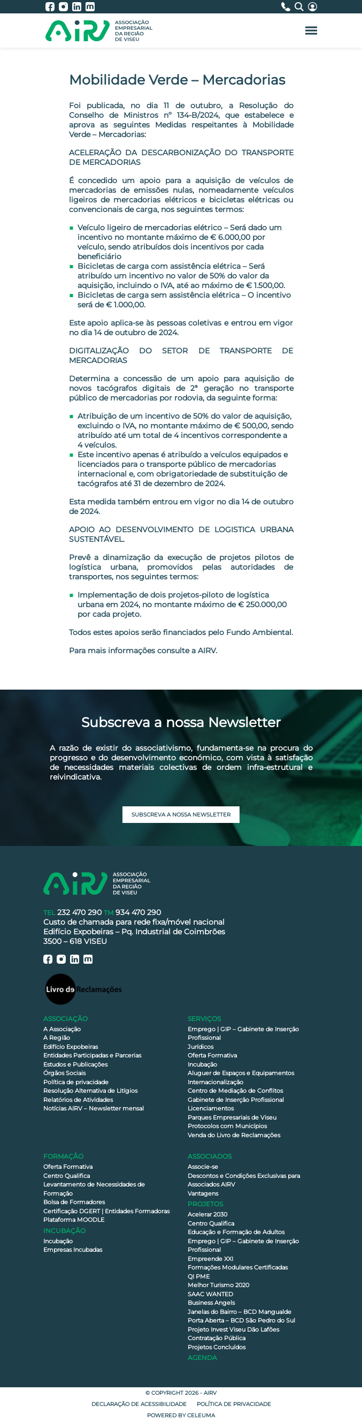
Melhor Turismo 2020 (218, 1285)
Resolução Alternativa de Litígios (90, 1090)
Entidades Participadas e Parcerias (92, 1055)
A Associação (62, 1029)
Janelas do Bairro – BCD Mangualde (239, 1312)
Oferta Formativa (212, 1055)
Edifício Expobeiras (70, 1046)
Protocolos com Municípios (227, 1126)
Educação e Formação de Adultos (236, 1232)
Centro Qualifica (66, 1176)
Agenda (202, 1358)
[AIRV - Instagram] (65, 6)
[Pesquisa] (301, 6)
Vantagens (203, 1193)
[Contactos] (288, 6)
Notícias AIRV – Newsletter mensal (93, 1108)
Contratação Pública (216, 1338)
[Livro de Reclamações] (83, 989)
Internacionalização (215, 1082)
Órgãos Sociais (64, 1073)
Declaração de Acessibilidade (139, 1404)
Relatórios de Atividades (78, 1099)
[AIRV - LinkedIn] (79, 6)
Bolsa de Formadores (74, 1202)
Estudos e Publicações (75, 1064)
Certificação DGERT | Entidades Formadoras (106, 1211)
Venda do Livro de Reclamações (234, 1135)
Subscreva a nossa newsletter (181, 814)
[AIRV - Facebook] (52, 6)
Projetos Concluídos (216, 1347)
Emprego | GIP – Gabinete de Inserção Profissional (243, 1033)
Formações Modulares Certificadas (238, 1267)
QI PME (199, 1276)
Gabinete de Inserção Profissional (236, 1099)
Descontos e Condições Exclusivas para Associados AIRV (244, 1180)
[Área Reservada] (312, 6)
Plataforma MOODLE (73, 1219)
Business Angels (211, 1302)
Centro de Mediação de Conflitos (235, 1090)
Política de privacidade (76, 1082)
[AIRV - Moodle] (90, 6)
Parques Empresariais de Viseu (232, 1117)
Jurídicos (200, 1046)
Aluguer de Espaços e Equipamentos (241, 1073)
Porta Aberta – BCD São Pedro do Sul (241, 1320)
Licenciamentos (211, 1108)
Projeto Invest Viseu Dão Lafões (233, 1329)
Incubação (202, 1064)
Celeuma (201, 1415)
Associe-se (203, 1166)
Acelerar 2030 (207, 1214)
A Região (56, 1037)
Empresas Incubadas (72, 1249)
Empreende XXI (210, 1259)
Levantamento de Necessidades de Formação (94, 1189)
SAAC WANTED (210, 1294)
